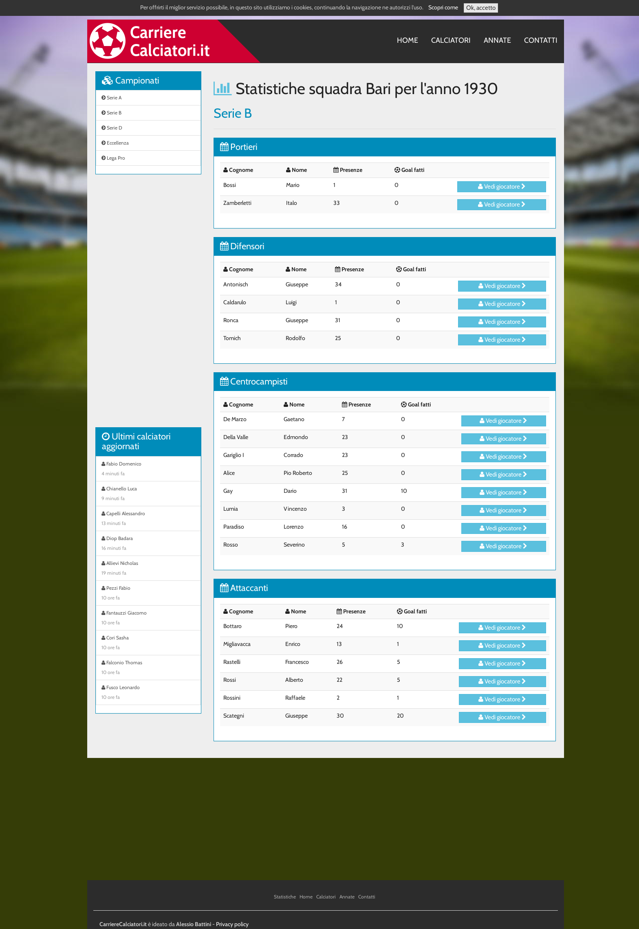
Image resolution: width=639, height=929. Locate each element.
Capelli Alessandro (148, 519)
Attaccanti (244, 587)
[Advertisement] (148, 305)
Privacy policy (232, 924)
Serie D (111, 128)
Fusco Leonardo (148, 693)
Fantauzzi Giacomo (148, 619)
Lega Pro (113, 158)
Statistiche (285, 897)
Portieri (239, 146)
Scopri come (443, 7)
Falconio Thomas (148, 668)
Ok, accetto (481, 7)
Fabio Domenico (148, 470)
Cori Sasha (148, 643)
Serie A (111, 97)
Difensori (242, 246)
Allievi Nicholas (148, 569)
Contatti (540, 40)
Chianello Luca (148, 494)
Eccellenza (115, 143)
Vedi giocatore (502, 186)
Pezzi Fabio (148, 594)
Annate (497, 40)
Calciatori (451, 40)
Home (407, 40)
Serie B (111, 113)
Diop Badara (148, 544)
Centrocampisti (254, 381)
